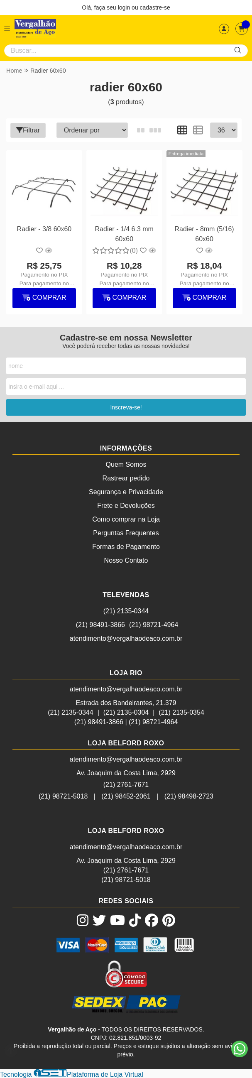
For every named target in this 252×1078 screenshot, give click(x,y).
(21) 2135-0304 (126, 711)
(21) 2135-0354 (181, 711)
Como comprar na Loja (126, 518)
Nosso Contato (126, 560)
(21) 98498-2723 (188, 795)
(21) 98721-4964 (153, 624)
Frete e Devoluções (126, 505)
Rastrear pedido (126, 477)
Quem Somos (126, 464)
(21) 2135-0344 (126, 610)
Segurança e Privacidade (126, 491)
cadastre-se (155, 7)
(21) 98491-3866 (100, 624)
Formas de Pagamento (126, 546)
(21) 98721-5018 (63, 795)
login (125, 7)
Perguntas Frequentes (126, 532)
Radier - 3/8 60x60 (44, 228)
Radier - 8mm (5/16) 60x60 (203, 233)
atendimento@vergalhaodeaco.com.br (126, 638)
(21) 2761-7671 (126, 784)
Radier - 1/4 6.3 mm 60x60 (124, 233)
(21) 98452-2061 (125, 795)
